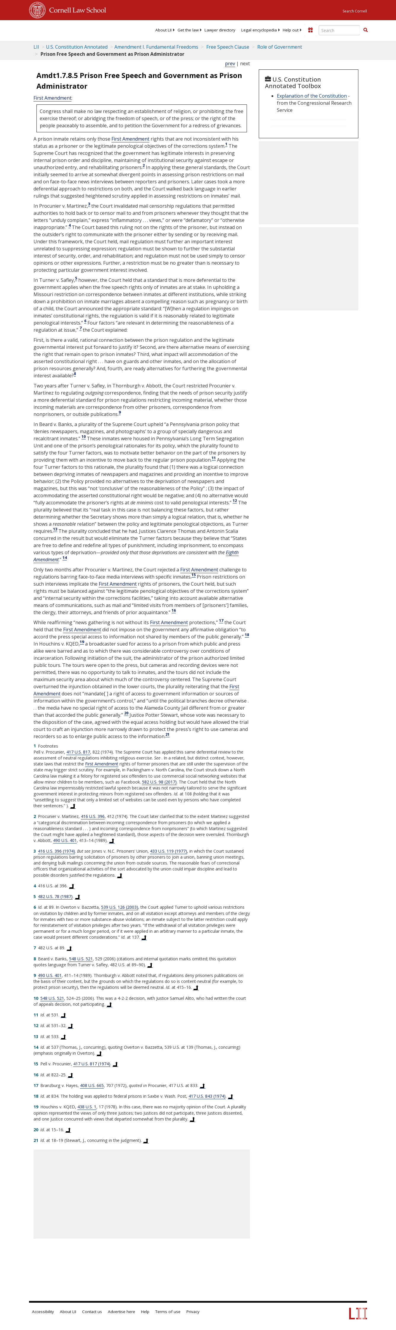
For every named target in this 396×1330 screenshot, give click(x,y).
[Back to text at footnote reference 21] (146, 1140)
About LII (163, 30)
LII (36, 47)
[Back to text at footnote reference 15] (115, 1064)
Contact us (92, 1311)
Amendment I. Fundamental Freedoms (156, 47)
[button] (365, 30)
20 (126, 713)
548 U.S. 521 (81, 959)
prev (230, 63)
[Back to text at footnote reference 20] (68, 1130)
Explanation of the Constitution (312, 96)
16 (174, 610)
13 (55, 529)
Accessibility (43, 1311)
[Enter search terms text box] (339, 30)
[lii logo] (52, 30)
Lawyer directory (220, 30)
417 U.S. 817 (78, 752)
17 (221, 620)
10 (84, 436)
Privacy (192, 1311)
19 (82, 641)
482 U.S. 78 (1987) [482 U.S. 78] (55, 896)
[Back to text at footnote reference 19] (192, 1119)
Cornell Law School (76, 9)
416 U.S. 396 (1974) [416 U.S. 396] (56, 851)
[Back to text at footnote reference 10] (109, 1004)
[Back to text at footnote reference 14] (99, 1053)
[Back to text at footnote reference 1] (73, 806)
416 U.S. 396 (93, 816)
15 (193, 574)
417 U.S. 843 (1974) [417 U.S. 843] (207, 1096)
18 (247, 634)
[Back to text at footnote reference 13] (63, 1037)
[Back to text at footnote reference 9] (196, 987)
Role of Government (279, 47)
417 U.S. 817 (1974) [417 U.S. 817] (91, 1064)
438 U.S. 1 (86, 1107)
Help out (290, 30)
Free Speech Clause (227, 47)
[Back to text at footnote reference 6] (144, 937)
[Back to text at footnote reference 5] (78, 897)
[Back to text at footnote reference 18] (231, 1096)
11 (214, 457)
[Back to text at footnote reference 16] (71, 1075)
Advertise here (121, 1311)
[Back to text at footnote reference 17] (202, 1086)
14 (65, 557)
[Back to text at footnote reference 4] (72, 886)
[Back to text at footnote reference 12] (71, 1026)
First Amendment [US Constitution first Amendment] (52, 98)
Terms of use (168, 1311)
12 (235, 500)
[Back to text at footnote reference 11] (63, 1015)
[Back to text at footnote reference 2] (112, 840)
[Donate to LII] (310, 30)
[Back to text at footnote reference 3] (120, 875)
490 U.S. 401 (65, 840)
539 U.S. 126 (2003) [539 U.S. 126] (119, 907)
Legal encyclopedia (259, 30)
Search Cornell (355, 11)
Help (145, 1311)
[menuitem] (163, 30)
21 (167, 734)
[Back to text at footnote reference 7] (69, 948)
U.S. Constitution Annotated (77, 47)
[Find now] (365, 30)
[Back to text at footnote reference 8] (150, 965)
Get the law (188, 30)
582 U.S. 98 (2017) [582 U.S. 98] (159, 782)
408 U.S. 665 (92, 1085)
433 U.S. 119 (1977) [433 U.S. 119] (168, 851)
